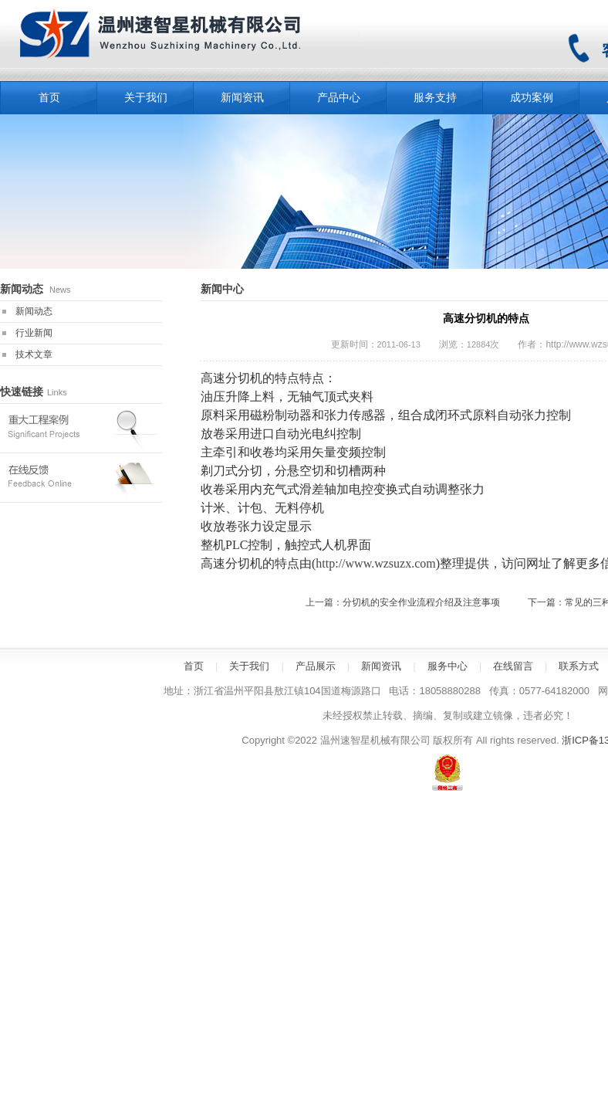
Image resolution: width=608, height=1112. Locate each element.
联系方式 (579, 666)
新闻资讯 (242, 97)
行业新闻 (33, 332)
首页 (194, 666)
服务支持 (435, 97)
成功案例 (531, 97)
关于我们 (145, 97)
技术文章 (33, 354)
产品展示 (316, 666)
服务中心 (447, 666)
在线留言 (513, 666)
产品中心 (338, 97)
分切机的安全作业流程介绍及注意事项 (421, 602)
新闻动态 (33, 311)
